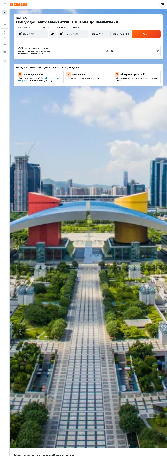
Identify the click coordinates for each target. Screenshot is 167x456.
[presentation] (157, 50)
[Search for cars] (4, 24)
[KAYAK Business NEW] (4, 44)
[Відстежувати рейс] (4, 38)
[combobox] (61, 27)
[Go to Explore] (4, 32)
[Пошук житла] (4, 18)
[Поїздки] (4, 52)
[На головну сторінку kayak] (18, 4)
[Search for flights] (4, 13)
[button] (5, 4)
